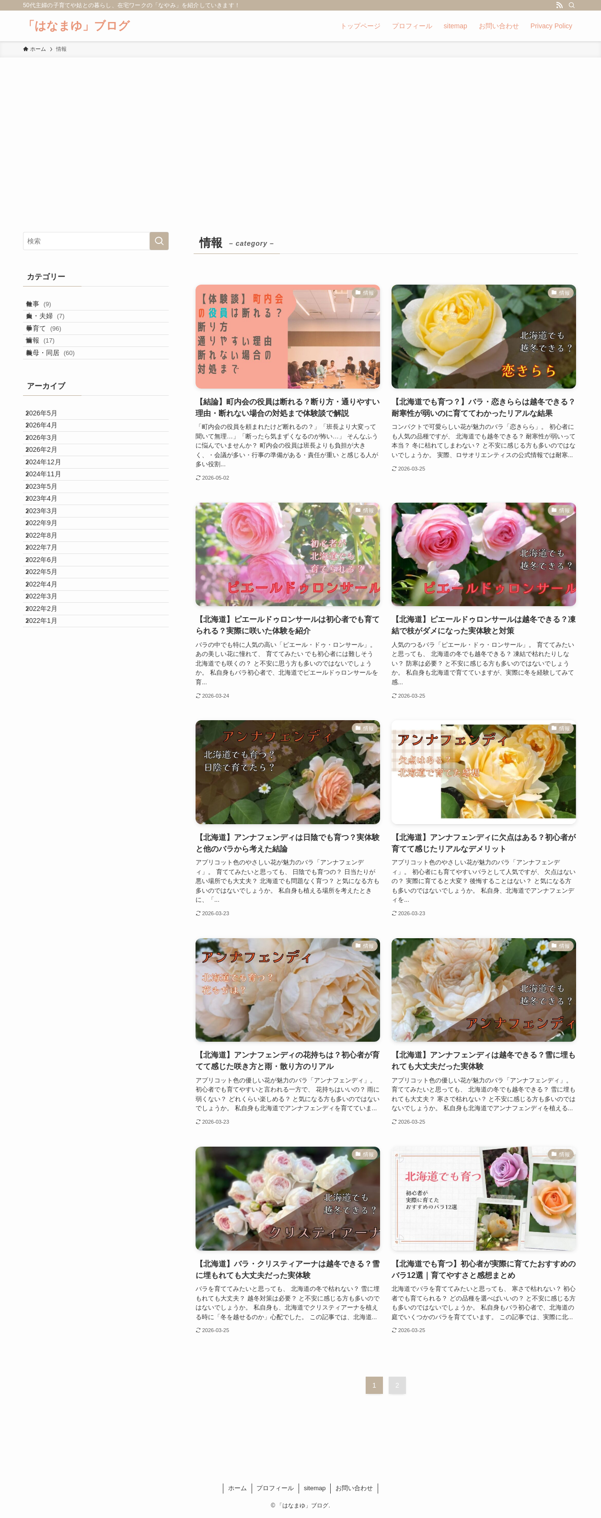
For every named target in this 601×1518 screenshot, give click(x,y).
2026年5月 (49, 455)
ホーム (237, 1488)
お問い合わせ (354, 1488)
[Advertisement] (300, 129)
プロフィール (275, 1488)
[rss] (559, 5)
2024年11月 (51, 555)
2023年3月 (49, 615)
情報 (49, 367)
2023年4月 (49, 594)
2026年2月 (49, 515)
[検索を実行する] (159, 241)
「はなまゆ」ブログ (76, 26)
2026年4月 (49, 475)
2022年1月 (49, 794)
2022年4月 (49, 734)
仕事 (47, 307)
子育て (52, 347)
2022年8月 (49, 654)
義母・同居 (59, 387)
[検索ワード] (96, 241)
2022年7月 (49, 674)
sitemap (315, 1488)
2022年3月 (49, 754)
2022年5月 (49, 714)
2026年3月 (49, 495)
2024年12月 (51, 535)
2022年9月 (49, 635)
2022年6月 (49, 694)
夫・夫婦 (54, 327)
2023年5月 (49, 575)
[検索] (572, 5)
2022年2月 (49, 774)
